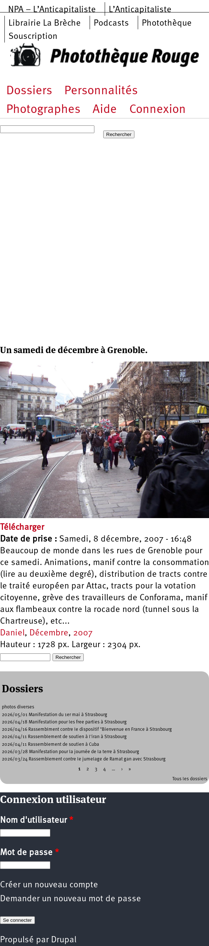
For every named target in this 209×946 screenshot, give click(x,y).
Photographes (43, 110)
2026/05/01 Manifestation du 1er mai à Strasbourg (54, 714)
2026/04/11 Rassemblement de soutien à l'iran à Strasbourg (64, 736)
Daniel (12, 633)
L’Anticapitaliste (140, 10)
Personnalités (101, 91)
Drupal (63, 940)
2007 (83, 633)
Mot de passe (29, 852)
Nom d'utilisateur (36, 820)
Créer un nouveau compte (49, 885)
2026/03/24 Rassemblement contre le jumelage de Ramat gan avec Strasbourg (84, 759)
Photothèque (167, 23)
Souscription (32, 36)
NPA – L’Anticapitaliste (52, 10)
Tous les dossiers (189, 779)
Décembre (48, 633)
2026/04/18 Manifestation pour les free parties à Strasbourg (64, 722)
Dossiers (29, 91)
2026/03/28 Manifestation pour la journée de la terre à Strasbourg (70, 751)
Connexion (157, 110)
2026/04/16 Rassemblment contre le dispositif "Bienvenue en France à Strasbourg (87, 729)
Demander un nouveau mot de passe (70, 899)
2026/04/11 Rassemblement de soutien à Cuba (50, 744)
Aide (105, 110)
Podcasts (111, 23)
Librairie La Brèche (44, 23)
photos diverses (18, 707)
